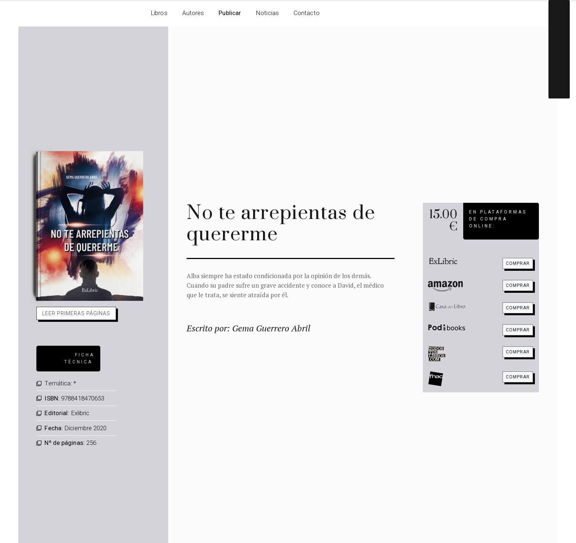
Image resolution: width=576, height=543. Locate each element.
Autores (193, 13)
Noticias (267, 13)
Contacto (307, 13)
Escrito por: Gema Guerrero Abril (248, 328)
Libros (159, 13)
